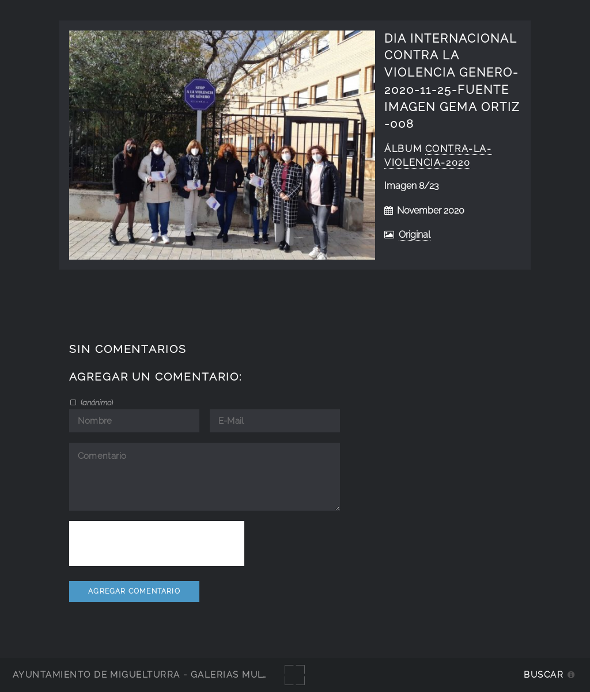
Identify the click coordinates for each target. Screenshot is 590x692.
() (96, 402)
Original (414, 234)
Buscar (543, 674)
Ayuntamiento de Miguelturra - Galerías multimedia (158, 674)
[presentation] (156, 543)
